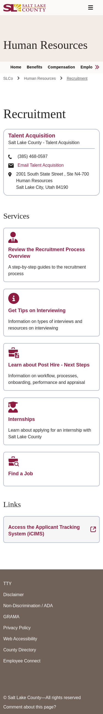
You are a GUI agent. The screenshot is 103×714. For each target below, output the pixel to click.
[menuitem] (18, 67)
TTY (7, 583)
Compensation (61, 67)
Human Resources (40, 78)
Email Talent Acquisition (41, 165)
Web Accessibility (20, 638)
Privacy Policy (17, 627)
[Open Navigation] (91, 7)
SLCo (8, 78)
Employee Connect (21, 661)
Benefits (35, 67)
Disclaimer (13, 594)
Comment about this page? (29, 707)
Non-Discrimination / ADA (28, 605)
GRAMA (11, 616)
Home (15, 67)
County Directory (19, 649)
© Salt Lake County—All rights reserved (42, 697)
